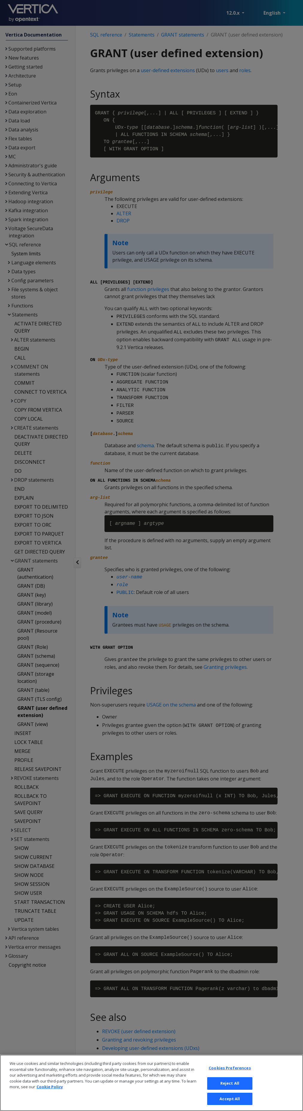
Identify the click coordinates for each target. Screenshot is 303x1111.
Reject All (229, 1090)
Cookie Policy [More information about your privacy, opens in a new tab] (50, 1094)
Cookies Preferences (230, 1075)
